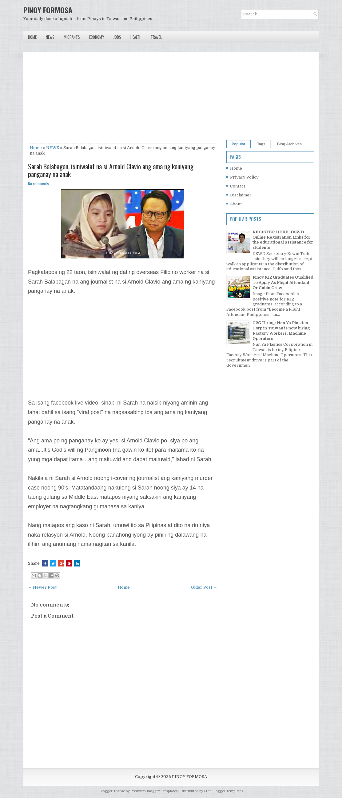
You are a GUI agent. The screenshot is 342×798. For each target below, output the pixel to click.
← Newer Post (42, 587)
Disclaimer (241, 195)
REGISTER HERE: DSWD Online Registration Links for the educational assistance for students (283, 240)
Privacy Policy (244, 177)
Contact (237, 186)
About (236, 204)
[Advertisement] (122, 100)
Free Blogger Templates (223, 791)
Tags (261, 144)
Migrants (72, 37)
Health (135, 37)
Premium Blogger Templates (153, 791)
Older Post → (204, 587)
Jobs (117, 37)
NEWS (52, 147)
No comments (38, 183)
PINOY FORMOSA (47, 9)
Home (32, 37)
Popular (238, 144)
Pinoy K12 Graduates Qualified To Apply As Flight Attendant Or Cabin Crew (283, 282)
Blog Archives (289, 144)
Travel (156, 37)
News (50, 37)
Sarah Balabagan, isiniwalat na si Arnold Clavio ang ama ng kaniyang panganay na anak (110, 170)
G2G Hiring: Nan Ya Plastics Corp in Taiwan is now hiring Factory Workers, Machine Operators (281, 330)
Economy (96, 37)
